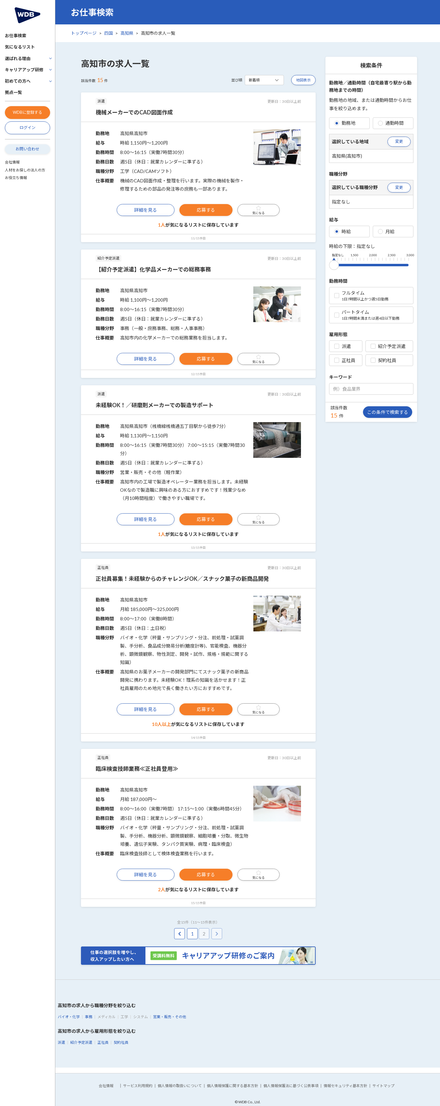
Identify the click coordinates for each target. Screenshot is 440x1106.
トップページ (84, 33)
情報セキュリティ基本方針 (345, 1085)
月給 (386, 231)
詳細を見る (145, 210)
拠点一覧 (13, 92)
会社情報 (12, 162)
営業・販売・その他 (169, 1016)
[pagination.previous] (179, 933)
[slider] (334, 264)
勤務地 (344, 123)
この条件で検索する (387, 412)
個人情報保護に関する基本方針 (232, 1085)
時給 (342, 231)
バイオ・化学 (69, 1016)
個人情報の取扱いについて (180, 1085)
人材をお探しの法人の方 (25, 170)
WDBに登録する (27, 112)
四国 (108, 33)
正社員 (344, 360)
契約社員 (383, 360)
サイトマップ (383, 1085)
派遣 (342, 346)
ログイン (27, 127)
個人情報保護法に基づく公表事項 (290, 1085)
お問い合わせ (27, 148)
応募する (206, 210)
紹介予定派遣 (388, 346)
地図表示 (303, 80)
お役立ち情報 (16, 177)
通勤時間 (391, 123)
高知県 (126, 33)
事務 (88, 1016)
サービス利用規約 (137, 1085)
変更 (399, 141)
